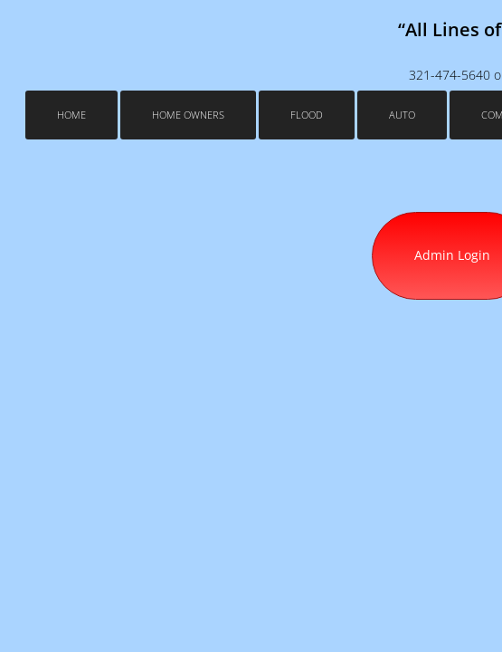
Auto (402, 114)
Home (71, 114)
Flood (306, 114)
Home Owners (188, 114)
